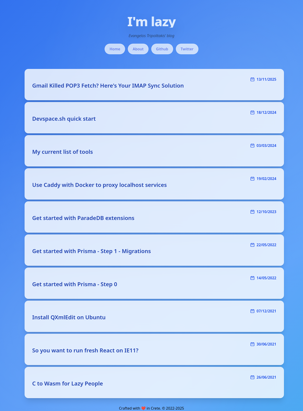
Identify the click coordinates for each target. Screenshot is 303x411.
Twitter (187, 48)
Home (114, 48)
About (138, 48)
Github (162, 48)
